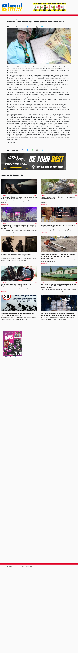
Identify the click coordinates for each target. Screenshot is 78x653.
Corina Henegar (14, 19)
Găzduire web (24, 566)
